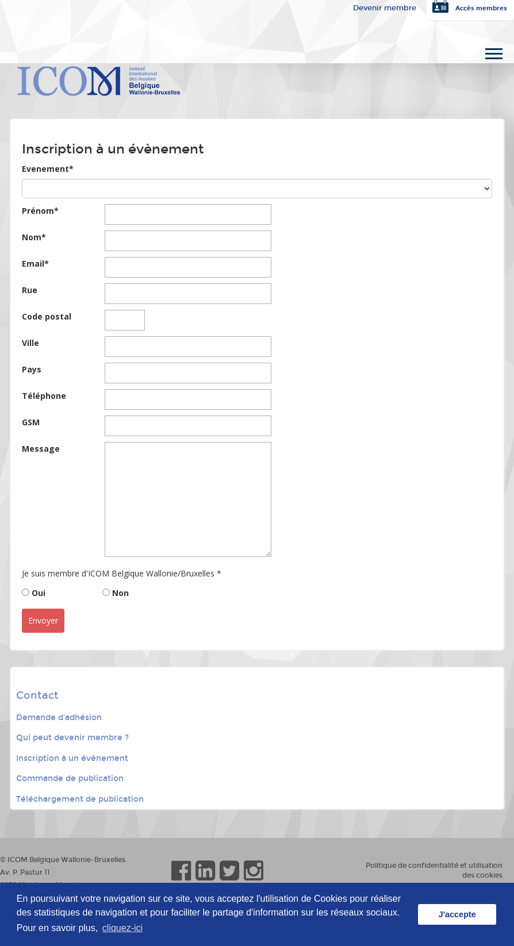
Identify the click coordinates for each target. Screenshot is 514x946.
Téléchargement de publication (80, 799)
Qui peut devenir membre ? (72, 738)
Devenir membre (384, 8)
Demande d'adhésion (59, 717)
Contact (37, 695)
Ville (30, 342)
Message (41, 448)
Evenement (48, 168)
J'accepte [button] (457, 914)
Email (35, 263)
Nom (34, 237)
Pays (31, 369)
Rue (29, 289)
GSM (31, 422)
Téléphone (44, 395)
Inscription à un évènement (72, 758)
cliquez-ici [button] (122, 928)
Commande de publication (70, 778)
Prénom (40, 210)
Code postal (46, 316)
